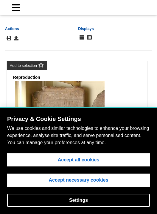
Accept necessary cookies (78, 179)
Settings (78, 200)
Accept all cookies (79, 159)
